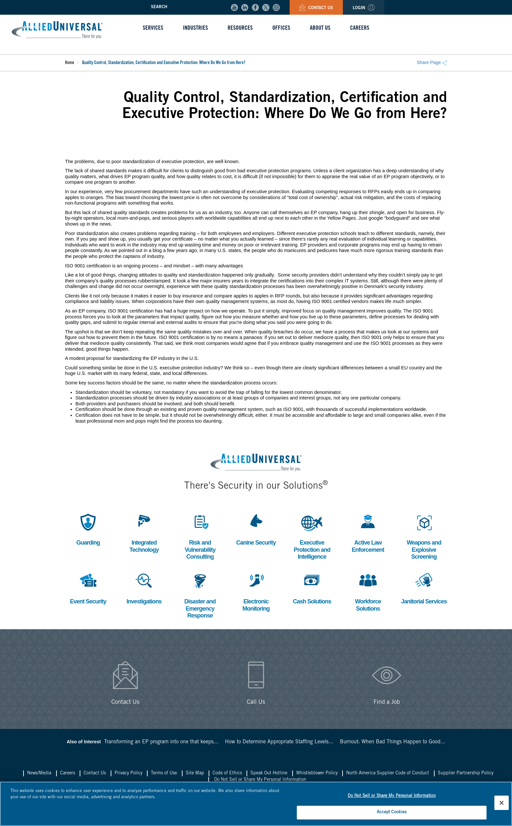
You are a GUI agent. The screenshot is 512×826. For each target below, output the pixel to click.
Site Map (195, 773)
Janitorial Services (424, 587)
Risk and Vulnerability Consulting (199, 536)
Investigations (144, 587)
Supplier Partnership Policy (465, 773)
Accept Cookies (392, 812)
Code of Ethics (227, 773)
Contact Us (316, 8)
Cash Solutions (312, 587)
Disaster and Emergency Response (200, 594)
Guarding (88, 529)
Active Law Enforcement (368, 532)
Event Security (88, 587)
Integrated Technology (144, 532)
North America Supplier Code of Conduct (387, 773)
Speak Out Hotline (268, 773)
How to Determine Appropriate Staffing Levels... (279, 742)
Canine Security (256, 529)
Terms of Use (164, 773)
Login (364, 8)
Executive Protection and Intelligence (312, 536)
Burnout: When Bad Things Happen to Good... (392, 742)
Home (69, 63)
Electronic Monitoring (256, 591)
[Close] (501, 803)
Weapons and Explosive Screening (424, 536)
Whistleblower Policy (317, 773)
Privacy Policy (128, 773)
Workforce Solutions (368, 591)
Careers (67, 773)
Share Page (432, 62)
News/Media (39, 773)
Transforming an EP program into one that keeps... (161, 742)
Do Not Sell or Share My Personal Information (260, 780)
